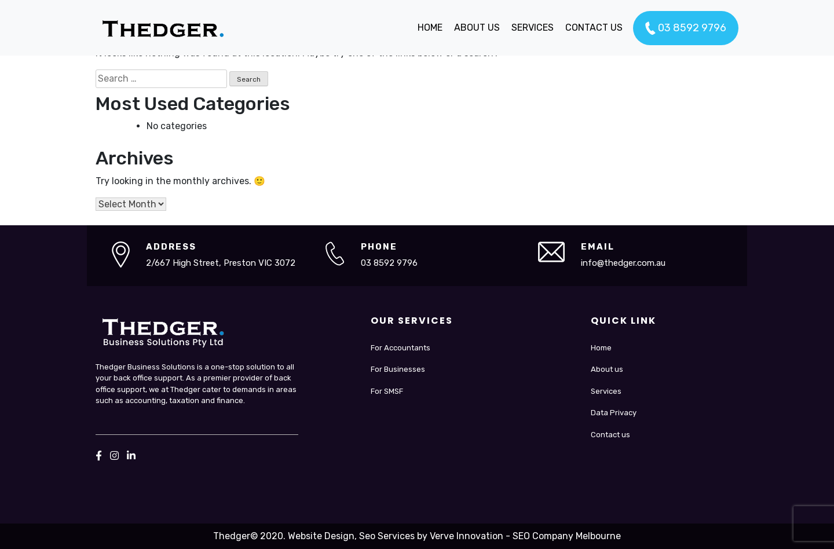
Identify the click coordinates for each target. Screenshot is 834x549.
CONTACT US (594, 27)
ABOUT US (477, 27)
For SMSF (387, 391)
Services (606, 391)
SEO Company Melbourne (567, 535)
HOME (430, 27)
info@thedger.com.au (623, 263)
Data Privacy (614, 412)
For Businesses (398, 369)
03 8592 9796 (685, 28)
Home (601, 347)
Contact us (610, 434)
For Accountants (400, 347)
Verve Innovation (466, 535)
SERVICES (532, 27)
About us (607, 369)
